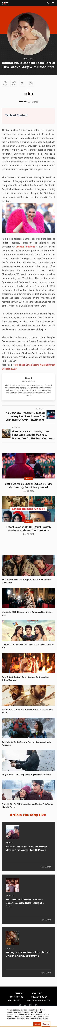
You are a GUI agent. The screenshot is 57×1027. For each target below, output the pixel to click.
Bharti (23, 102)
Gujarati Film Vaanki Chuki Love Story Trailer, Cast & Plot (28, 652)
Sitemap (19, 999)
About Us (36, 999)
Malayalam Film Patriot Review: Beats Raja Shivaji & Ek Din (27, 717)
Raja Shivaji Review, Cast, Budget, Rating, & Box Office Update (25, 684)
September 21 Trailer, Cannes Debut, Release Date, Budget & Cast (25, 910)
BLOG (28, 481)
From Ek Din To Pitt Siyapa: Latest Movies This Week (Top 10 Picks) (27, 811)
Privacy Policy (39, 1003)
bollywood (28, 59)
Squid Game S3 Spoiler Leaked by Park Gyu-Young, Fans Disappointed (28, 488)
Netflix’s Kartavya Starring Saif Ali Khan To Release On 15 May (27, 587)
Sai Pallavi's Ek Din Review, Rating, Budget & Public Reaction (26, 749)
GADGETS (9, 850)
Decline (46, 1024)
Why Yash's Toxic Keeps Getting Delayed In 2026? (26, 780)
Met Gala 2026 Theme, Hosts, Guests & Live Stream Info (27, 619)
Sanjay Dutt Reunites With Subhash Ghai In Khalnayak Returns (28, 961)
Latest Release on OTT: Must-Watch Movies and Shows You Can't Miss (28, 534)
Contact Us (16, 1003)
